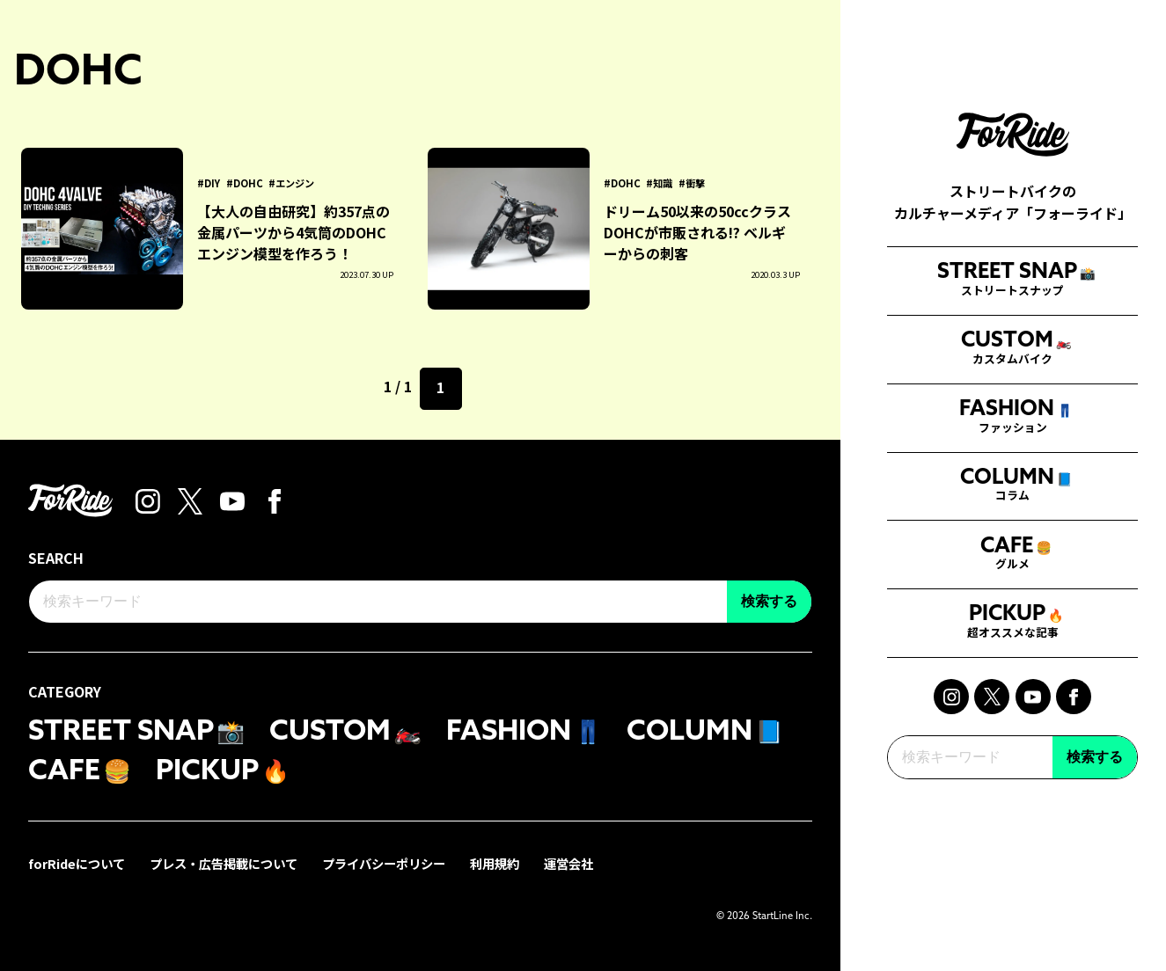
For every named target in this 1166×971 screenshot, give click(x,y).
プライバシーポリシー (383, 863)
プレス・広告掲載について (223, 863)
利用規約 (494, 863)
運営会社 (568, 863)
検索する (1095, 782)
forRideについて (76, 863)
